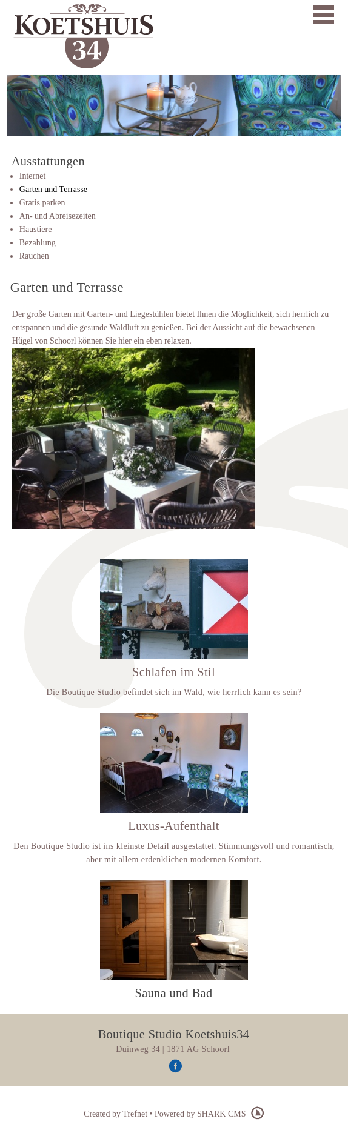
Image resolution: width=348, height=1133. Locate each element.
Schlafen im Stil (173, 672)
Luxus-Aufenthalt (173, 825)
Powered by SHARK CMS (209, 1113)
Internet (32, 176)
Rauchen (34, 256)
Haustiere (35, 229)
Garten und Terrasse (53, 189)
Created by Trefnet (116, 1113)
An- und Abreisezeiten (57, 216)
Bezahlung (37, 242)
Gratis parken (42, 202)
